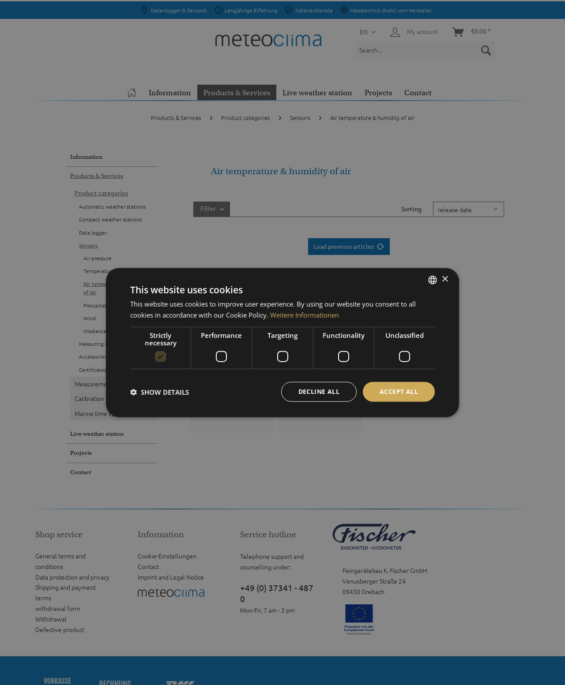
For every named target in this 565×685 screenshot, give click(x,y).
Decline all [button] (318, 391)
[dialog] (282, 342)
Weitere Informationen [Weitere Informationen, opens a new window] (304, 314)
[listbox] (432, 279)
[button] (159, 392)
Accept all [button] (399, 391)
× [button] (444, 279)
